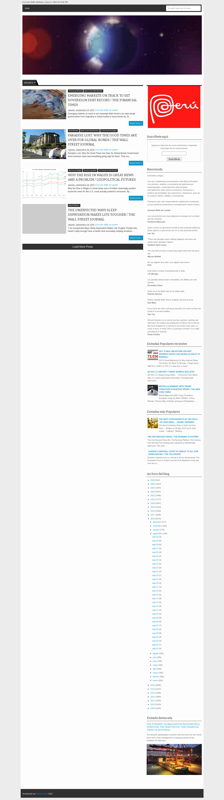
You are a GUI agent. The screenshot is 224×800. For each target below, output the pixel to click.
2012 (152, 697)
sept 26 (155, 552)
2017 (152, 515)
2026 (152, 480)
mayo (155, 665)
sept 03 (155, 641)
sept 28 (155, 544)
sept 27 (155, 548)
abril (155, 669)
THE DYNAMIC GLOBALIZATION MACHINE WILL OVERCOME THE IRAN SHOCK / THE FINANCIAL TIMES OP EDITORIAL (173, 727)
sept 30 (155, 537)
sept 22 (155, 568)
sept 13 (155, 602)
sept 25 (155, 556)
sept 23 (155, 564)
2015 (152, 685)
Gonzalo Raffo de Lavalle (107, 110)
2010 (152, 704)
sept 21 (155, 571)
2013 (152, 693)
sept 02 (155, 645)
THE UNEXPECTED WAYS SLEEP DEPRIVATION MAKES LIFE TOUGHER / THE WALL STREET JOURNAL (101, 214)
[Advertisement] (82, 278)
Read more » (136, 123)
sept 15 (155, 595)
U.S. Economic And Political (108, 170)
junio (155, 661)
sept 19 (155, 579)
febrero (156, 677)
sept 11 (155, 610)
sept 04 (155, 637)
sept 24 (155, 560)
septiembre (158, 533)
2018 (152, 511)
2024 (152, 488)
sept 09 (155, 618)
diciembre (157, 522)
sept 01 (155, 648)
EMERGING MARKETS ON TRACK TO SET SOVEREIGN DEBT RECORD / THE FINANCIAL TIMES (102, 100)
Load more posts (83, 246)
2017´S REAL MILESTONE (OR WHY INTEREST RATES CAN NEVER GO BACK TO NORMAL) (179, 354)
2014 (152, 689)
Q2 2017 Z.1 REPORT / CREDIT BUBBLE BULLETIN (171, 372)
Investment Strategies (109, 130)
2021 (152, 499)
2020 (152, 503)
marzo (156, 673)
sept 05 (155, 633)
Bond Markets (74, 130)
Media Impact (42, 794)
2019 (152, 507)
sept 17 (155, 587)
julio (155, 657)
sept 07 (155, 625)
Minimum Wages (75, 170)
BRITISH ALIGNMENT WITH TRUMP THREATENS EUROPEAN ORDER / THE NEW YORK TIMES (179, 389)
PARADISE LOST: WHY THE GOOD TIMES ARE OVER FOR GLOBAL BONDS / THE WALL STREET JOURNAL (102, 139)
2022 (152, 495)
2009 (152, 708)
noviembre (157, 526)
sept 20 (155, 575)
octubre (156, 530)
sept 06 (155, 629)
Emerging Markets (75, 91)
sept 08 (155, 622)
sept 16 (155, 591)
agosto (156, 653)
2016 (152, 519)
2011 (152, 700)
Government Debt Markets (93, 91)
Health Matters (74, 205)
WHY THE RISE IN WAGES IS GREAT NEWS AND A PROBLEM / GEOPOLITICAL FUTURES (102, 177)
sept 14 (155, 598)
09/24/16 (28, 83)
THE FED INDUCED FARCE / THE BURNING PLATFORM (173, 437)
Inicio (27, 8)
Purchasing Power (90, 170)
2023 (152, 492)
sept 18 (155, 583)
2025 (152, 484)
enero (155, 680)
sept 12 (155, 606)
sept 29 (155, 541)
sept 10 (155, 614)
